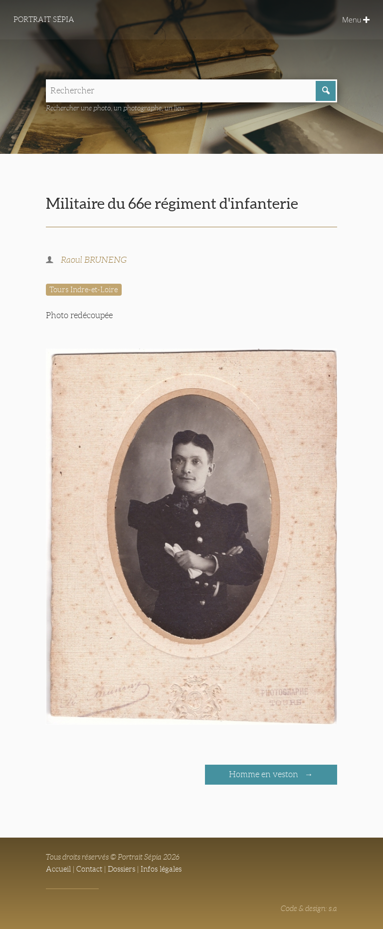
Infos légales (161, 869)
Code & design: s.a (309, 909)
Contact (89, 869)
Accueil (58, 869)
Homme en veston (264, 774)
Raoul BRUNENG (94, 260)
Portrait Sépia (43, 19)
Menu (356, 19)
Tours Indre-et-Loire (83, 290)
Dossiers (121, 869)
